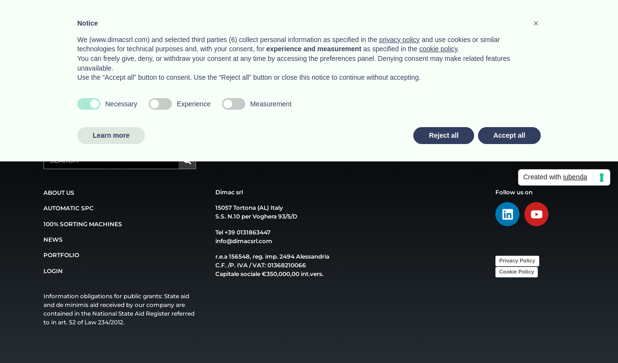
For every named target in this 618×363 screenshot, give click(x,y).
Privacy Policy (517, 260)
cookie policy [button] (438, 49)
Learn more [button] (111, 135)
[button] (536, 23)
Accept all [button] (509, 135)
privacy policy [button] (399, 40)
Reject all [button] (443, 135)
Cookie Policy (516, 272)
